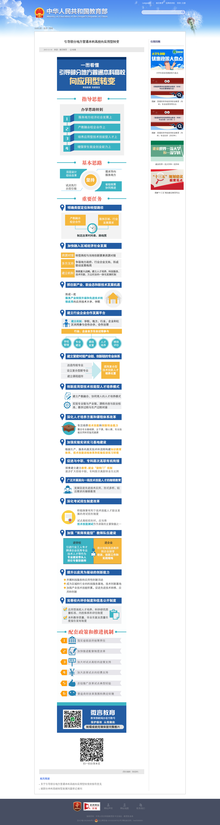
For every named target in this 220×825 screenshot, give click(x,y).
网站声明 (108, 808)
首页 (45, 28)
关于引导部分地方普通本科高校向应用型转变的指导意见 (71, 784)
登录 (179, 3)
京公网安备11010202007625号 (110, 820)
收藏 (74, 50)
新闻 (51, 28)
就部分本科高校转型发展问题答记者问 (61, 788)
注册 (184, 3)
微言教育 (159, 3)
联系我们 (140, 808)
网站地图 (124, 808)
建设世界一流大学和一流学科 (167, 164)
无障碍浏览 (170, 3)
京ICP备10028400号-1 (85, 820)
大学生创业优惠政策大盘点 (167, 73)
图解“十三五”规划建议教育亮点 (167, 193)
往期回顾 (155, 41)
